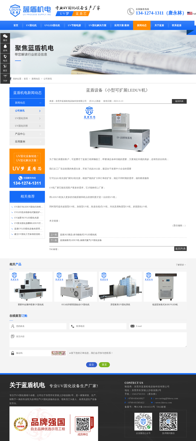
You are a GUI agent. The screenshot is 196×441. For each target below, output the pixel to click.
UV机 (86, 206)
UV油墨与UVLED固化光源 (25, 218)
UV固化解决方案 (97, 25)
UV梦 (65, 13)
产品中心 (20, 134)
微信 (5, 40)
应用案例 (20, 141)
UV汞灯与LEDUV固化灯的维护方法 (29, 207)
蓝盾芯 (81, 13)
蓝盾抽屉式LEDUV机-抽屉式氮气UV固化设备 (81, 240)
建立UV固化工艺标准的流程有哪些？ (29, 234)
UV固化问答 (21, 126)
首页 (15, 25)
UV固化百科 (21, 118)
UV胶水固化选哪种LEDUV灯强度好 (29, 223)
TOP (5, 81)
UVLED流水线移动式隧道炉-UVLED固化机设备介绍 (36, 212)
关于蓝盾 (159, 25)
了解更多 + (181, 265)
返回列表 (179, 101)
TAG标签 (161, 407)
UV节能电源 (74, 25)
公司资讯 (48, 79)
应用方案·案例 (121, 25)
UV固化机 (31, 25)
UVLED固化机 (52, 25)
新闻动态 (142, 25)
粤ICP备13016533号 (144, 407)
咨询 (5, 50)
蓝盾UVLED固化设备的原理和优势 (28, 229)
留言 (5, 71)
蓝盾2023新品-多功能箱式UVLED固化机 (78, 235)
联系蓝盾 (176, 25)
